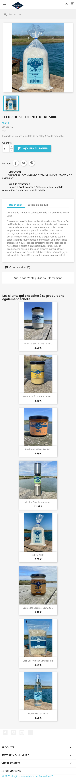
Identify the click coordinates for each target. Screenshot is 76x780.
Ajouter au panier (32, 149)
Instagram (21, 732)
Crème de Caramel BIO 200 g (38, 607)
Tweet (24, 163)
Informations (11, 771)
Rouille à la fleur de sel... (38, 449)
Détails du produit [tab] (37, 204)
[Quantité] (6, 148)
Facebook (5, 732)
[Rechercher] (38, 14)
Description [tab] (15, 204)
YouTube (13, 732)
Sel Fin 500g (38, 554)
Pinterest (32, 163)
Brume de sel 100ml (38, 713)
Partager (16, 163)
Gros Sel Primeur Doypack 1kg (38, 660)
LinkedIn (30, 732)
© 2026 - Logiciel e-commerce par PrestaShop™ (27, 776)
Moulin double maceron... (38, 502)
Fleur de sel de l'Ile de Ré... (38, 343)
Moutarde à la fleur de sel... (38, 396)
